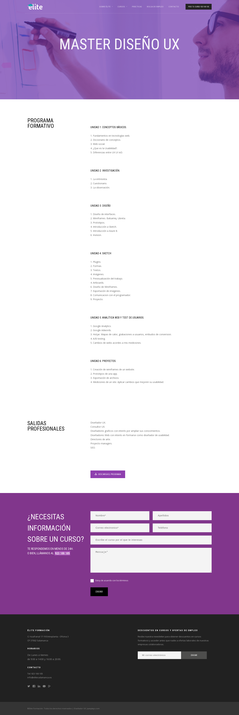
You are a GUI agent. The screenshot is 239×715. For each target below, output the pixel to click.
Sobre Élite (105, 6)
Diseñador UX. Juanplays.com (87, 708)
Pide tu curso (198, 7)
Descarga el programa (108, 474)
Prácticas (137, 6)
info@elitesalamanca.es (39, 677)
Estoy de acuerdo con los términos (111, 580)
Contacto (173, 6)
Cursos (121, 6)
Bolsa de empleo (155, 6)
